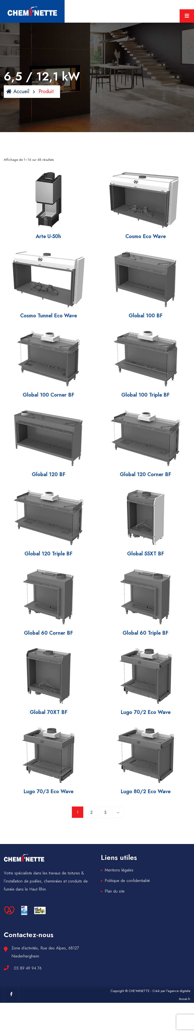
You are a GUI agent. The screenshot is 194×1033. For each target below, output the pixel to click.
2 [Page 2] (91, 812)
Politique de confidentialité (127, 881)
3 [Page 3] (105, 812)
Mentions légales (119, 870)
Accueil (17, 91)
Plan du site (115, 891)
